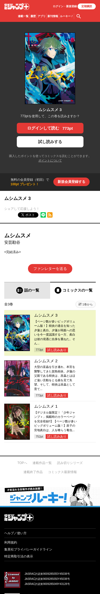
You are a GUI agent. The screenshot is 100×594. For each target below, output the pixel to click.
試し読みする (50, 141)
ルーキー (66, 16)
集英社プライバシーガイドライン (28, 549)
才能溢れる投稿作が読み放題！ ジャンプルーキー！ (50, 494)
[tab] (27, 290)
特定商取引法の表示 (18, 556)
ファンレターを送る (50, 268)
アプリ (42, 16)
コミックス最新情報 (62, 472)
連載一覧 (23, 16)
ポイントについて (50, 160)
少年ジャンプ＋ (16, 6)
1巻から (87, 304)
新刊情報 (52, 16)
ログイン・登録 (65, 6)
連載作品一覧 (42, 463)
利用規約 (10, 542)
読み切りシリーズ (70, 463)
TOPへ (22, 463)
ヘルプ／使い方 (15, 533)
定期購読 (86, 6)
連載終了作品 (33, 472)
